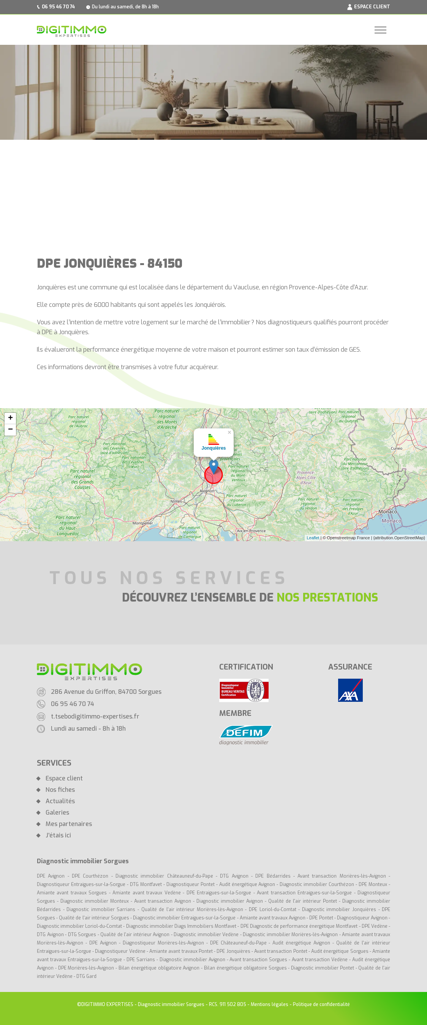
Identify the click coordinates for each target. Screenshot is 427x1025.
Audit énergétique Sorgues (339, 951)
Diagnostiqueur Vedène (120, 951)
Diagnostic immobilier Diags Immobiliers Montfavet (181, 926)
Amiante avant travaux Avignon (272, 918)
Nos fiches (60, 790)
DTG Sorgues (82, 935)
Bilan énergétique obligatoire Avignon (159, 968)
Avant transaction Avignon (162, 901)
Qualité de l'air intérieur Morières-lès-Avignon (192, 910)
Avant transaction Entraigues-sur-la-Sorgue (304, 893)
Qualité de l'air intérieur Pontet (302, 901)
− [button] (10, 430)
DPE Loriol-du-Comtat (272, 910)
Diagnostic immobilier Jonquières (340, 910)
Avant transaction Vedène (320, 960)
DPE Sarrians (141, 960)
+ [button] (10, 418)
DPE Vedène (375, 926)
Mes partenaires (69, 824)
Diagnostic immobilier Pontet (322, 968)
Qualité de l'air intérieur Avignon (134, 935)
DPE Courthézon (91, 876)
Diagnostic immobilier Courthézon (318, 884)
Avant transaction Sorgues (258, 960)
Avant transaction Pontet (280, 951)
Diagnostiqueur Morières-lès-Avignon (163, 943)
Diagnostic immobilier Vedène (207, 935)
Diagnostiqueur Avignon (362, 918)
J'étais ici (58, 835)
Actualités (60, 801)
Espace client (64, 778)
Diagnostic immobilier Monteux (94, 901)
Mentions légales (269, 1004)
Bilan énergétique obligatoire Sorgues (245, 968)
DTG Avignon (234, 876)
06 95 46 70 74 (58, 7)
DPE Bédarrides (274, 876)
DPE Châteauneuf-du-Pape (238, 943)
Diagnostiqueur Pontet (190, 884)
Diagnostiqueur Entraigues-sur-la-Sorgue (81, 884)
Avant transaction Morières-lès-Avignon (341, 876)
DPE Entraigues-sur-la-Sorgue (219, 893)
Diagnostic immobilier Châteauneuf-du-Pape (164, 876)
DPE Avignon (51, 876)
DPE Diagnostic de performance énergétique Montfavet (299, 926)
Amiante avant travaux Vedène (147, 893)
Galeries (57, 813)
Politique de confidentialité (321, 1004)
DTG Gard (86, 976)
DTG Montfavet (146, 884)
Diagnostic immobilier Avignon (229, 901)
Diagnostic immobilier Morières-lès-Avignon (290, 935)
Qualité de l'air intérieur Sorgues (94, 918)
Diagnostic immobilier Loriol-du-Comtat (79, 926)
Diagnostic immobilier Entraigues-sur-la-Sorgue (184, 918)
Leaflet (313, 537)
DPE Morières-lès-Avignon (86, 968)
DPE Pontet (321, 918)
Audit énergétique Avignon (247, 884)
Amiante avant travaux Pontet (181, 951)
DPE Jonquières (234, 951)
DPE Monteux (373, 884)
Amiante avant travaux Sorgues (72, 893)
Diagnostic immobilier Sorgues (171, 1004)
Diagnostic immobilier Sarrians (100, 910)
